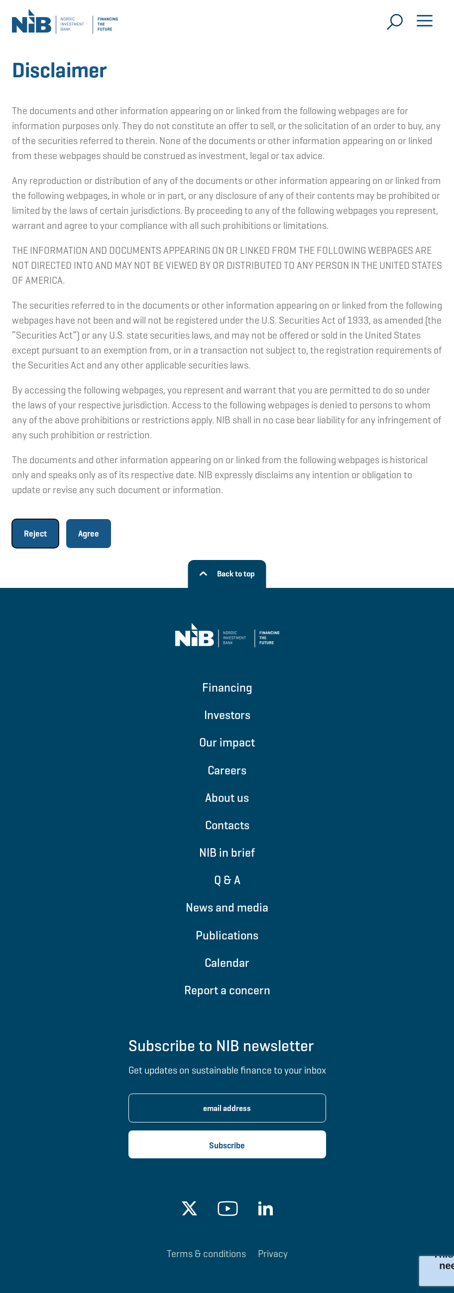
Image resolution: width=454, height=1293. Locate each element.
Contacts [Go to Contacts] (227, 825)
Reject (35, 533)
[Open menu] (424, 22)
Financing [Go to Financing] (227, 687)
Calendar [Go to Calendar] (227, 962)
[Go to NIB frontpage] (65, 25)
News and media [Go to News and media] (227, 907)
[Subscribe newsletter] (227, 1144)
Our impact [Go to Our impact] (227, 742)
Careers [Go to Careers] (227, 770)
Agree (88, 533)
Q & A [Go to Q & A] (227, 880)
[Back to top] (227, 574)
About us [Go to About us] (227, 797)
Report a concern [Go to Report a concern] (227, 990)
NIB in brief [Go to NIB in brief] (227, 852)
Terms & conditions (206, 1253)
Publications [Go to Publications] (227, 935)
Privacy (273, 1253)
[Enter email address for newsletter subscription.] (227, 1108)
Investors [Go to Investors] (227, 715)
